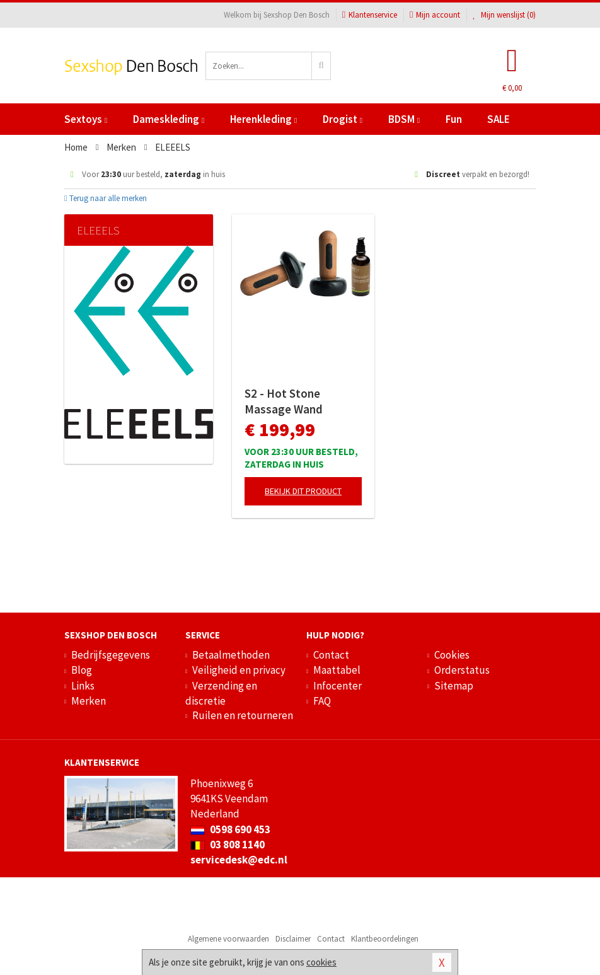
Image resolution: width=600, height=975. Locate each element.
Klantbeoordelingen (384, 938)
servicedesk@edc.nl (238, 860)
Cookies (452, 655)
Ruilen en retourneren (242, 715)
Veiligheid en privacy (239, 670)
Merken (88, 701)
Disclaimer (293, 938)
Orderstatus (462, 670)
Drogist (342, 119)
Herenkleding (263, 119)
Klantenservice (369, 14)
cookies (321, 962)
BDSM (404, 119)
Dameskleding (168, 119)
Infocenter (337, 686)
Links (83, 686)
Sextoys (85, 119)
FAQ (322, 701)
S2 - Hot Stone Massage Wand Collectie (284, 401)
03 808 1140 (227, 844)
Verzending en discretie (221, 693)
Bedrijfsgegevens (110, 655)
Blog (81, 670)
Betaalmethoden (231, 655)
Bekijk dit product (303, 491)
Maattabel (337, 670)
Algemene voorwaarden (228, 938)
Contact (331, 655)
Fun (454, 119)
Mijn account (435, 14)
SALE (498, 119)
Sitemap (453, 686)
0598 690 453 (230, 829)
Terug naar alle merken (105, 198)
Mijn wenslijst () (504, 14)
